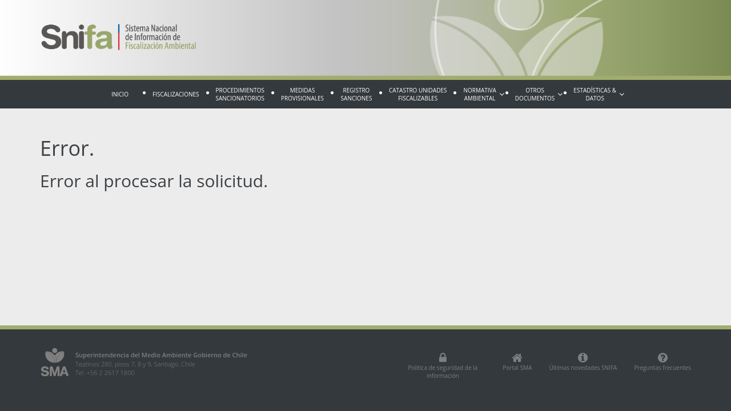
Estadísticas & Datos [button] (598, 94)
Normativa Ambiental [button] (483, 94)
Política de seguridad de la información (442, 366)
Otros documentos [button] (539, 94)
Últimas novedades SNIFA (583, 362)
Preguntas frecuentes (662, 362)
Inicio (119, 94)
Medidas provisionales (302, 94)
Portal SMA (517, 362)
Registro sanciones (356, 94)
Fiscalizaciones (175, 94)
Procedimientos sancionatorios (240, 94)
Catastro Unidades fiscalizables (418, 94)
